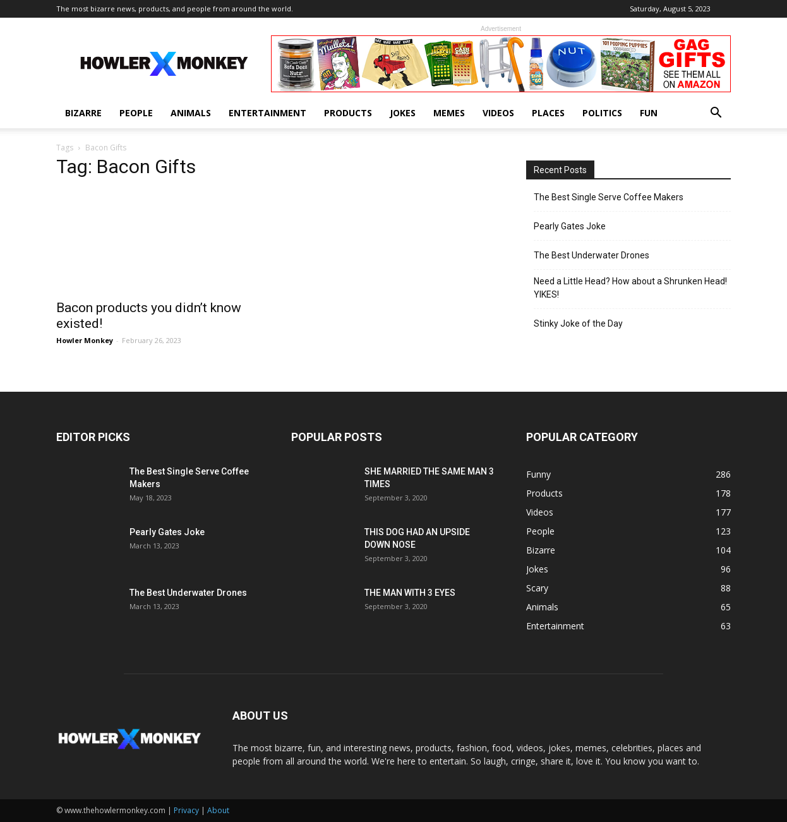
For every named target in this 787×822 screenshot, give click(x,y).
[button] (715, 114)
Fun (649, 113)
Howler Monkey (84, 340)
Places (548, 113)
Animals (191, 113)
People (136, 113)
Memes (449, 113)
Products (348, 113)
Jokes (403, 113)
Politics (602, 113)
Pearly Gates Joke (570, 226)
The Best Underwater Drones (591, 255)
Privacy (186, 810)
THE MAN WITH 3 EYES (409, 593)
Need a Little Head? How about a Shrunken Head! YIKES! (630, 287)
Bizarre (83, 113)
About (218, 810)
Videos (498, 113)
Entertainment (267, 113)
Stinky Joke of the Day (578, 323)
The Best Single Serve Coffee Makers (608, 197)
